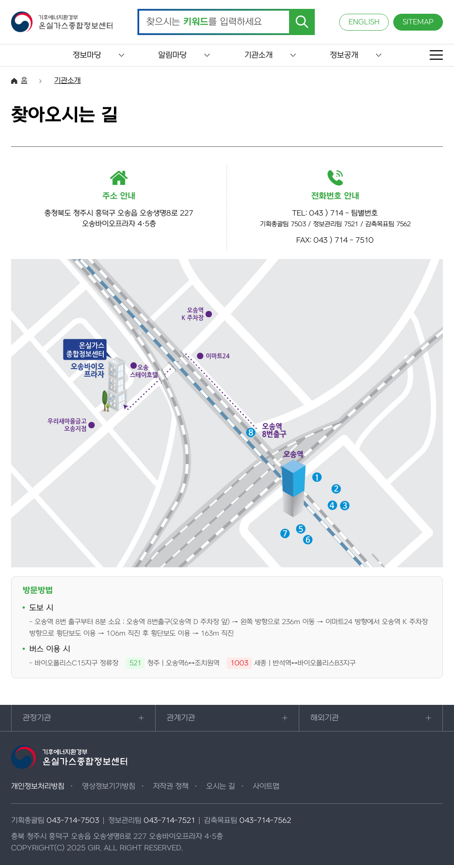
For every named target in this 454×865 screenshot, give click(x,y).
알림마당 (172, 55)
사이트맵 (266, 786)
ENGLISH (364, 22)
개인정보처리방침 (37, 786)
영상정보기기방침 (108, 786)
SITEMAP (418, 22)
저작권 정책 (170, 786)
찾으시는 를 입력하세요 (204, 22)
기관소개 (258, 55)
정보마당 (87, 55)
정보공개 (344, 55)
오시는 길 (220, 786)
